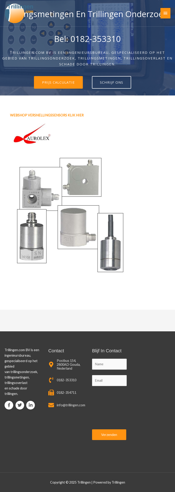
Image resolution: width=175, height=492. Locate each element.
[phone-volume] (62, 380)
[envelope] (66, 405)
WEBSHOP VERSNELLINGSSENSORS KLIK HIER (47, 115)
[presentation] (110, 408)
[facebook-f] (10, 405)
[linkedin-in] (31, 405)
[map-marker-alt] (65, 364)
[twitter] (20, 405)
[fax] (62, 392)
